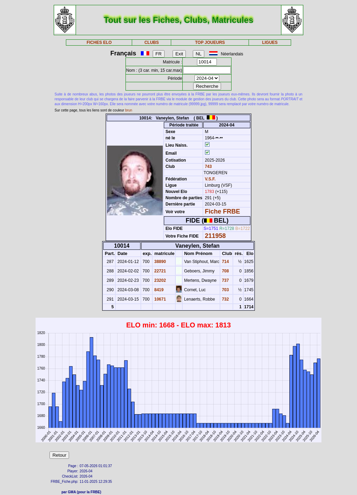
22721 (159, 271)
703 (225, 289)
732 (225, 299)
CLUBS (151, 42)
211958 (215, 235)
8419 (158, 289)
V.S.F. (210, 179)
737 (225, 280)
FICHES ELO (99, 42)
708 (225, 271)
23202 (159, 280)
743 (208, 166)
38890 (159, 261)
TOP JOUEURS (210, 42)
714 (225, 261)
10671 (159, 299)
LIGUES (270, 42)
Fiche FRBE (222, 211)
